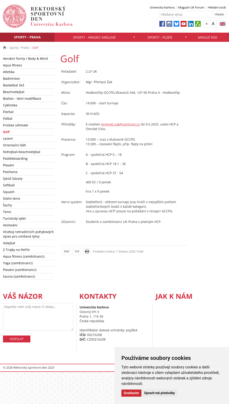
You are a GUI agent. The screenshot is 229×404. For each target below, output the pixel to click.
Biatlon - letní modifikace (22, 98)
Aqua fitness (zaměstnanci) (23, 256)
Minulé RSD (207, 37)
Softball (9, 185)
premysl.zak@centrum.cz (120, 124)
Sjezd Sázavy (13, 178)
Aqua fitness (12, 65)
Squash (8, 192)
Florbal (8, 112)
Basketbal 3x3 (13, 85)
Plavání (8, 165)
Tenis (7, 212)
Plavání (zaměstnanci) (19, 269)
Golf (6, 132)
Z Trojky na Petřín (16, 250)
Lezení (8, 138)
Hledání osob (217, 7)
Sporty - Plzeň (160, 37)
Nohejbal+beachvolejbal (21, 152)
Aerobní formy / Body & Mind (25, 58)
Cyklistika (10, 105)
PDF (66, 251)
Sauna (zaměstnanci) (19, 276)
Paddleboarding (15, 158)
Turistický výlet (14, 218)
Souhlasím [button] (131, 393)
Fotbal (7, 118)
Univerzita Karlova (162, 7)
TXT (77, 251)
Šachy (7, 205)
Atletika (8, 72)
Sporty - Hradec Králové (94, 37)
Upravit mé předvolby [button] (159, 393)
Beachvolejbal (13, 92)
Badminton (11, 78)
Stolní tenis (11, 198)
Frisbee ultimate (15, 125)
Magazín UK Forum (191, 7)
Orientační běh (14, 145)
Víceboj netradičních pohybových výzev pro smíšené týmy (28, 234)
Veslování (10, 225)
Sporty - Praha (27, 37)
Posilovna (10, 172)
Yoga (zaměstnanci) (18, 263)
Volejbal (9, 243)
